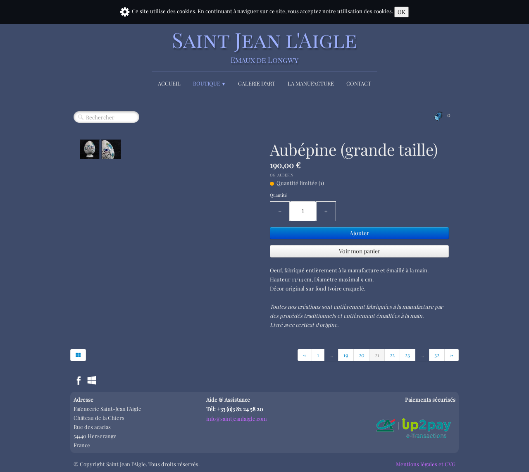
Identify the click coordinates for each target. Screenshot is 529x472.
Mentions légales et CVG (425, 463)
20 (362, 354)
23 (407, 354)
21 (377, 354)
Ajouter (359, 233)
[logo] (264, 46)
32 (436, 354)
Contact (358, 83)
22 (392, 354)
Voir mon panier (359, 251)
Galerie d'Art (256, 83)
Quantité (278, 195)
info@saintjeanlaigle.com (236, 418)
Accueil (169, 83)
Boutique (209, 83)
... (331, 354)
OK (401, 11)
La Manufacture (311, 83)
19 (345, 354)
